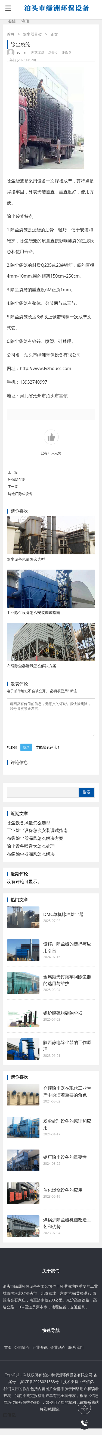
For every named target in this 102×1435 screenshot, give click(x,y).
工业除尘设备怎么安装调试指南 (33, 612)
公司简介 (22, 1353)
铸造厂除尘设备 (20, 493)
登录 (26, 753)
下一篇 (13, 486)
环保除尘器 (17, 479)
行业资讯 (40, 1353)
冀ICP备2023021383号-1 (41, 1388)
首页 (10, 34)
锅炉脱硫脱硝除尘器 (62, 1020)
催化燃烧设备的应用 (62, 1197)
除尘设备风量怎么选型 (26, 559)
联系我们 (76, 1353)
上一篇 (13, 472)
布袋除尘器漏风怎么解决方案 (31, 665)
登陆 (12, 21)
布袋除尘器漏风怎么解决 (31, 861)
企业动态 (58, 1353)
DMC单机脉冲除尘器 (63, 921)
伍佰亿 (88, 1388)
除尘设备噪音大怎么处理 (31, 853)
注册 (25, 21)
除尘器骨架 (32, 34)
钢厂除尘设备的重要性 (65, 1164)
